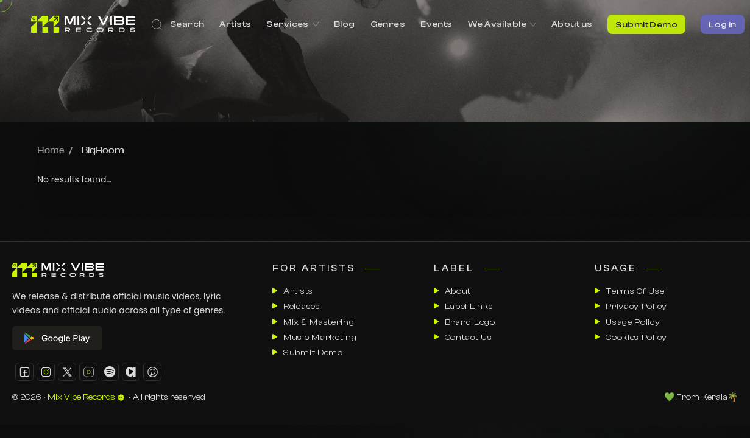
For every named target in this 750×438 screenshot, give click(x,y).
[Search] (177, 24)
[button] (24, 372)
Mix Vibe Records (86, 397)
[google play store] (125, 338)
